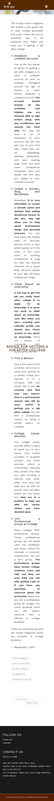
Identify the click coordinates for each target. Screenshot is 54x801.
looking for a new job (21, 679)
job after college (19, 669)
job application (19, 674)
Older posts (20, 699)
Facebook (7, 739)
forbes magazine (20, 658)
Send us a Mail (10, 756)
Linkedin (7, 743)
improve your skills (21, 663)
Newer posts (33, 703)
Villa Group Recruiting (34, 797)
